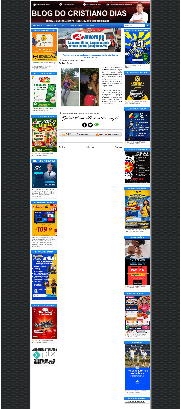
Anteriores (118, 147)
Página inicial (90, 147)
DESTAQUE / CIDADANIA (77, 60)
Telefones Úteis (51, 25)
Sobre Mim (90, 25)
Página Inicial (37, 25)
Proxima (62, 147)
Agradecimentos (76, 25)
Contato (64, 25)
